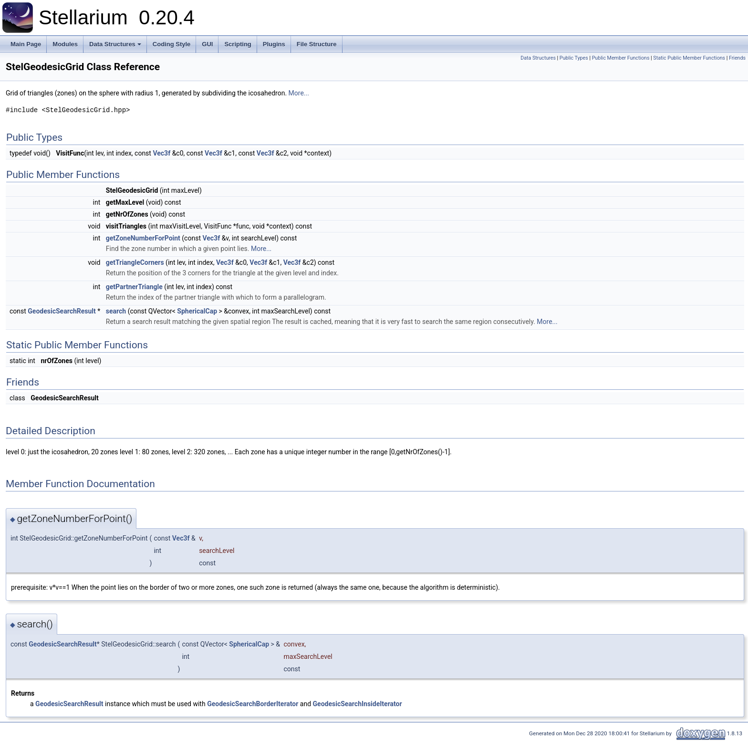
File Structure (317, 44)
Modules (65, 44)
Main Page (25, 44)
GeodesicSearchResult (61, 311)
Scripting (237, 44)
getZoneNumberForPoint (143, 238)
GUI (207, 44)
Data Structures (116, 47)
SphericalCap (197, 311)
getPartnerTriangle (134, 287)
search (116, 311)
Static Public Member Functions (689, 58)
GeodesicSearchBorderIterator (252, 704)
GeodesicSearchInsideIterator (357, 704)
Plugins (274, 44)
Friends (737, 58)
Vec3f (161, 153)
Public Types (574, 58)
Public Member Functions (621, 58)
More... (299, 93)
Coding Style (171, 44)
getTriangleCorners (135, 262)
